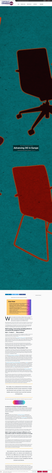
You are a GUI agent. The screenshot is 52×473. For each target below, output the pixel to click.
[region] (26, 471)
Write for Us (29, 4)
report (27, 362)
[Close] (51, 471)
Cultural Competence (23, 145)
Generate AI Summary (38, 295)
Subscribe (41, 4)
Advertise (35, 4)
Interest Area (23, 4)
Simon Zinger (29, 150)
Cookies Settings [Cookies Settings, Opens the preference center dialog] (34, 471)
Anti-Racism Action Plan (21, 414)
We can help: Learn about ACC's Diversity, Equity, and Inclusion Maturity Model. (18, 402)
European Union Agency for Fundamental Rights (13, 362)
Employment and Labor (29, 145)
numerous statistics (24, 417)
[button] (8, 294)
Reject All (40, 471)
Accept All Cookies (45, 471)
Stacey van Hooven (24, 150)
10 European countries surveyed (20, 337)
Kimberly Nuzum (20, 150)
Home (18, 4)
